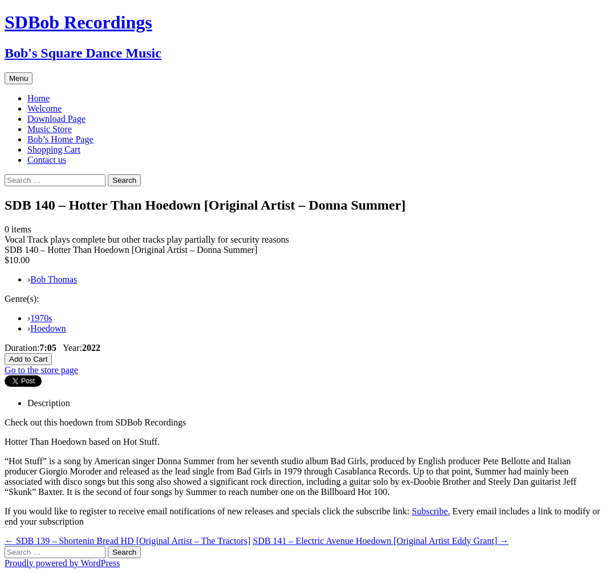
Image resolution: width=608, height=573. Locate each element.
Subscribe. (431, 511)
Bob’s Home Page (60, 139)
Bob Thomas (53, 279)
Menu (18, 78)
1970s (41, 318)
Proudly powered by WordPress (62, 563)
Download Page (56, 119)
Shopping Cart (53, 149)
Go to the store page (41, 370)
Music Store (49, 129)
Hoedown (48, 328)
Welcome (44, 108)
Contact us (46, 160)
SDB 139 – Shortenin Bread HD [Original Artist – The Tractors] (127, 541)
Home (38, 98)
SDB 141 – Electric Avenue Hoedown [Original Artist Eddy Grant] (381, 541)
